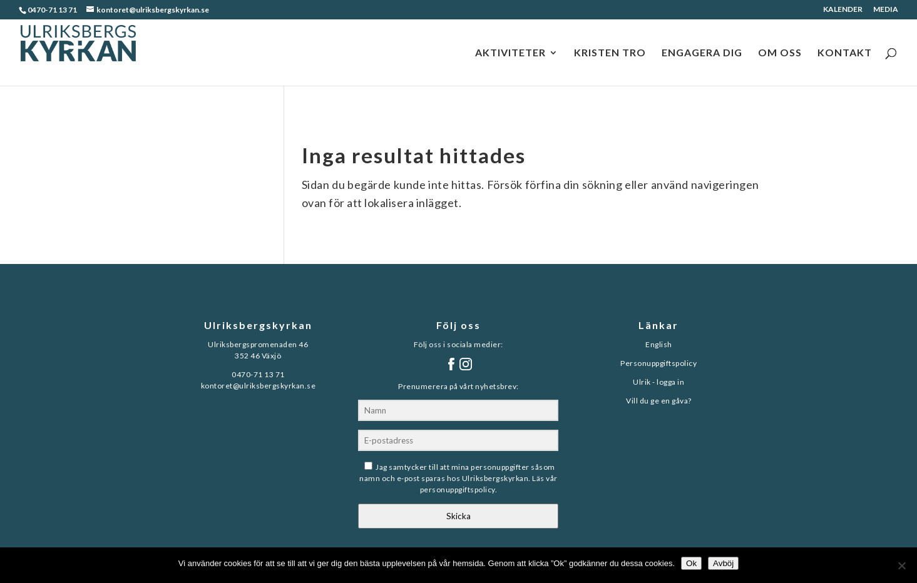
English (658, 344)
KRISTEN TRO (610, 53)
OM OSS (780, 53)
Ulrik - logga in (658, 382)
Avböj (723, 563)
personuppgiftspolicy (457, 489)
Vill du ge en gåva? (659, 400)
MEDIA (885, 10)
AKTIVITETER (510, 53)
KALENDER (843, 10)
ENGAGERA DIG (702, 53)
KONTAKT (844, 53)
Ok (691, 563)
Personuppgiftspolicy (658, 363)
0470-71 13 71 (52, 9)
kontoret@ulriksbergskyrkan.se (258, 385)
